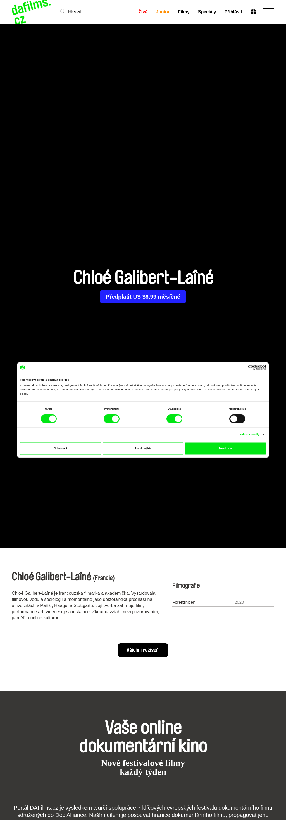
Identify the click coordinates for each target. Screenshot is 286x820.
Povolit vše (225, 448)
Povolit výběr (143, 448)
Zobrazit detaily (249, 434)
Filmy (184, 11)
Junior (163, 11)
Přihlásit (233, 11)
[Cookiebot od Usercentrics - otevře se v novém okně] (241, 367)
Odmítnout (60, 448)
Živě (143, 11)
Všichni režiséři (143, 650)
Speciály (207, 11)
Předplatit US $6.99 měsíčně (143, 297)
